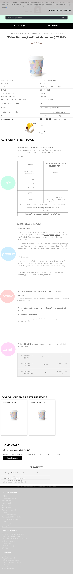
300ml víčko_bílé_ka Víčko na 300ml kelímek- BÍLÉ (14, 477)
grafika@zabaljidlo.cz (51, 235)
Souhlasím (67, 11)
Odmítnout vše (55, 11)
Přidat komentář (12, 458)
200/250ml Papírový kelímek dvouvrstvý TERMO (11, 402)
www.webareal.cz (44, 575)
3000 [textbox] (43, 103)
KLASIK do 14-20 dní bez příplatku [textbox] (54, 112)
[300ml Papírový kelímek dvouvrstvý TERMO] (31, 123)
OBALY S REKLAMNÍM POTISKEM (25, 33)
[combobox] (55, 103)
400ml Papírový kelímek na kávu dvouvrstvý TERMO (39, 402)
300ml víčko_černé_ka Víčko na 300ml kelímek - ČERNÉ (14, 481)
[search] (65, 17)
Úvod (12, 33)
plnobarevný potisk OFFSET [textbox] (52, 108)
